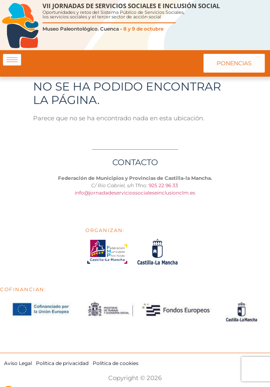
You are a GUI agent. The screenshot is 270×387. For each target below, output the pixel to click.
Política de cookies (115, 363)
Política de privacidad (62, 363)
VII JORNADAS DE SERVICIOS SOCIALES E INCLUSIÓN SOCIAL (131, 6)
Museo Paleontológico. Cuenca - (102, 29)
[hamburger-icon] (12, 60)
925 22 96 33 (164, 185)
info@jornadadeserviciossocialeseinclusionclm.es (135, 193)
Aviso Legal (18, 363)
